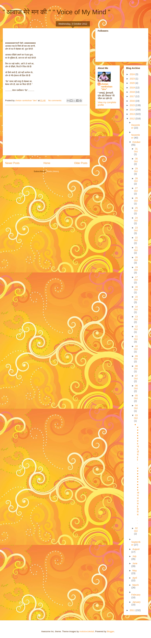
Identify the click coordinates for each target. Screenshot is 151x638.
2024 (132, 74)
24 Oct (136, 219)
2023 (132, 78)
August (135, 549)
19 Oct (136, 268)
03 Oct (136, 416)
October (136, 142)
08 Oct (136, 367)
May (134, 570)
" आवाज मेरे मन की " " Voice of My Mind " (56, 12)
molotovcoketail (86, 631)
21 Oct (136, 249)
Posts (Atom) (53, 171)
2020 (132, 83)
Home (47, 163)
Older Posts (80, 163)
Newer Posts (12, 163)
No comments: (55, 100)
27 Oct (136, 189)
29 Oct (136, 170)
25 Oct (136, 209)
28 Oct (136, 179)
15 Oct (136, 298)
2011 (132, 610)
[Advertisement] (46, 130)
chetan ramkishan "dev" (106, 86)
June (134, 563)
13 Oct (136, 318)
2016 (132, 101)
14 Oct (136, 308)
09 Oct (136, 357)
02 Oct (136, 529)
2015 (132, 105)
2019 (132, 87)
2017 (132, 96)
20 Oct (136, 258)
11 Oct (136, 337)
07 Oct (136, 377)
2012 (132, 118)
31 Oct (136, 150)
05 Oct (136, 397)
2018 (132, 92)
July (134, 556)
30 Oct (136, 160)
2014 (132, 109)
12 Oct (136, 328)
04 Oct (136, 406)
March (135, 585)
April (134, 578)
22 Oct (136, 239)
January (136, 602)
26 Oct (136, 199)
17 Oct (136, 278)
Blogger (110, 631)
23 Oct (136, 229)
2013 (132, 114)
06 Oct (136, 387)
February (135, 594)
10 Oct (136, 347)
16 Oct (136, 288)
